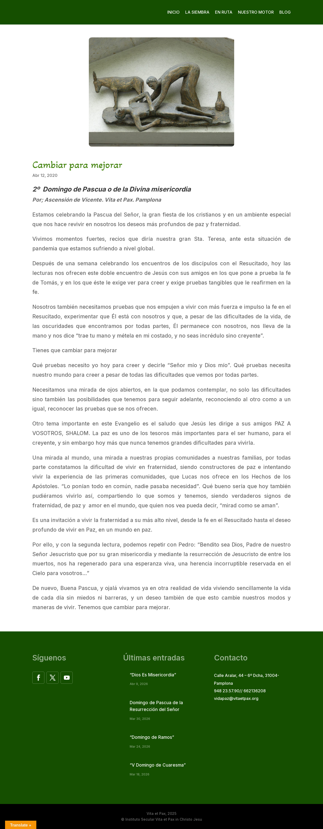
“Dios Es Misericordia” (153, 674)
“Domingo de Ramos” (152, 737)
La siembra (197, 12)
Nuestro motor (256, 12)
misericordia (171, 189)
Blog (285, 12)
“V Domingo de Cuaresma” (158, 765)
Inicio (173, 12)
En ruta (223, 12)
